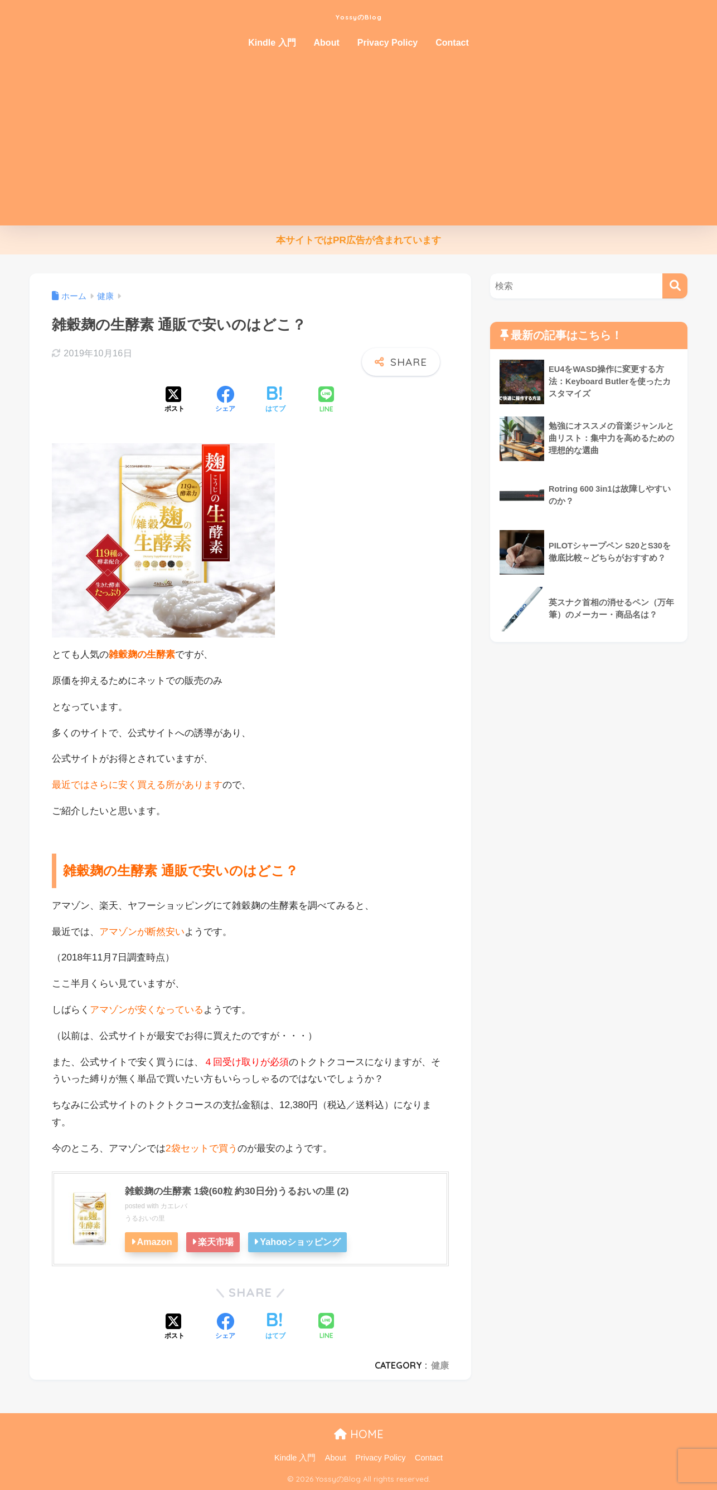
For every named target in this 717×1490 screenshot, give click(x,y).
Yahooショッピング (304, 1242)
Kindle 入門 (271, 42)
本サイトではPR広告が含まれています (358, 240)
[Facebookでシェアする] (225, 400)
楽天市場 (218, 1242)
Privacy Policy (387, 42)
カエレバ (174, 1206)
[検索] (674, 285)
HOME (359, 1434)
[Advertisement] (358, 142)
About (327, 42)
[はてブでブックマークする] (275, 400)
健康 (440, 1365)
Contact (452, 42)
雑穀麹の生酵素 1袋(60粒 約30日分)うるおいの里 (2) (243, 1191)
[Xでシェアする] (174, 400)
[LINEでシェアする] (326, 400)
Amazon (155, 1242)
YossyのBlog (358, 15)
